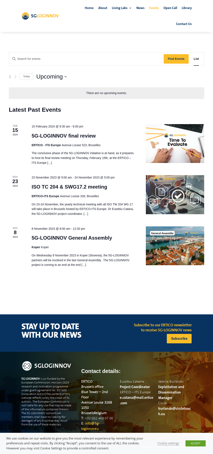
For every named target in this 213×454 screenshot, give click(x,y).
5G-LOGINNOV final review (64, 136)
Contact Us (184, 24)
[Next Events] (15, 77)
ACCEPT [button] (195, 443)
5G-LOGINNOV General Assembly (72, 238)
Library (187, 8)
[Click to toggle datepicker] (51, 76)
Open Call (170, 8)
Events (154, 8)
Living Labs (120, 8)
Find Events (176, 58)
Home (89, 8)
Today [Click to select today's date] (26, 76)
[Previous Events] (10, 77)
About (102, 8)
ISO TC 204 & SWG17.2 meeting (69, 187)
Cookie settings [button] (168, 443)
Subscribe (179, 338)
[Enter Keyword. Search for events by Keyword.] (86, 59)
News (140, 8)
